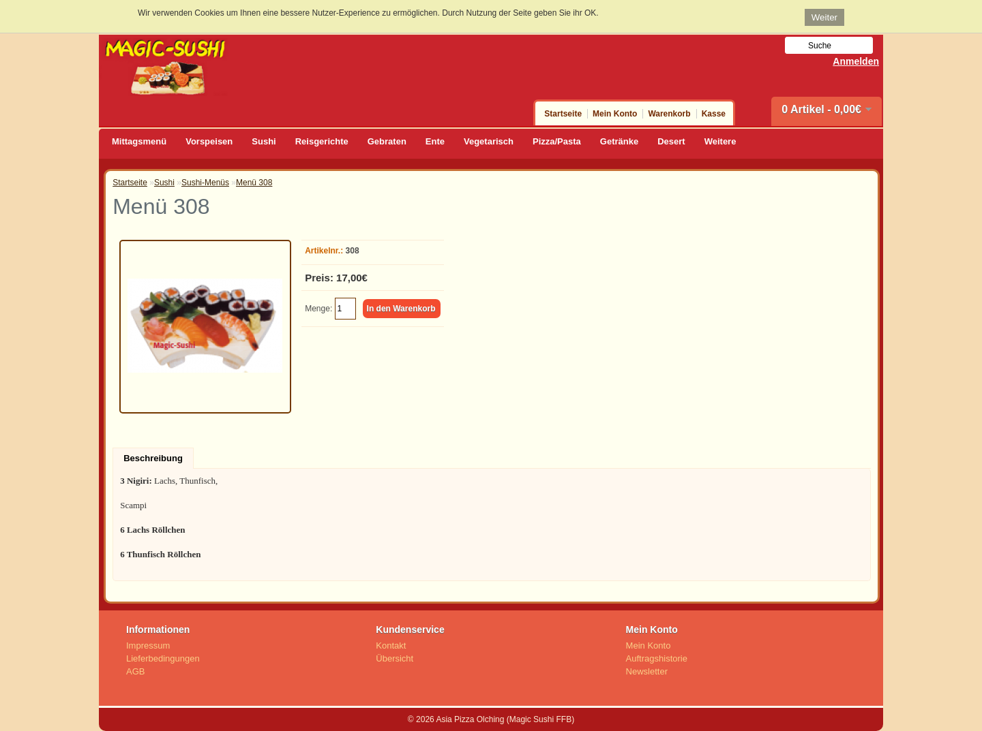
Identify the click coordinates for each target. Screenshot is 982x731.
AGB (135, 671)
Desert (671, 141)
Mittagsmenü (139, 141)
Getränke (619, 141)
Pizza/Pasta (557, 141)
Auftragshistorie (656, 658)
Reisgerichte (321, 141)
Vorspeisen (209, 141)
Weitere (720, 141)
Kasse (714, 114)
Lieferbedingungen (163, 658)
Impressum (148, 645)
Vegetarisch (489, 141)
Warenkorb (669, 114)
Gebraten (387, 141)
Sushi (264, 141)
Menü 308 (254, 182)
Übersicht (394, 658)
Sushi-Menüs (205, 182)
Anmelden (856, 61)
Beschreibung (153, 458)
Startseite (563, 114)
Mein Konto (615, 114)
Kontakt (391, 645)
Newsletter (647, 671)
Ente (435, 141)
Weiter (824, 17)
